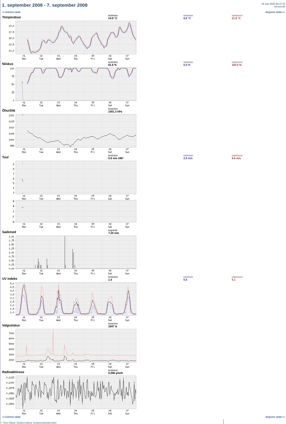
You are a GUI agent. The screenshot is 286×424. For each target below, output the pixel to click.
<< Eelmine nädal (11, 12)
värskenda (279, 6)
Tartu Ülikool (9, 423)
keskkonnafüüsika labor (45, 423)
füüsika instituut (24, 423)
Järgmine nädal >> (275, 12)
